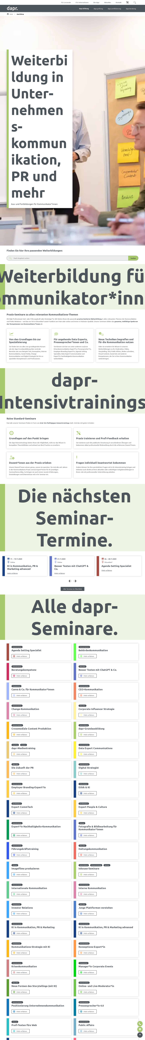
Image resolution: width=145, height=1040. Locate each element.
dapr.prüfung (98, 9)
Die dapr (96, 2)
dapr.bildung (84, 8)
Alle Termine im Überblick (72, 589)
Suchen (133, 258)
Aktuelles (107, 2)
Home (11, 14)
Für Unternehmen (82, 2)
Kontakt (118, 2)
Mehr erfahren (12, 573)
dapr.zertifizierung (114, 9)
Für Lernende (66, 2)
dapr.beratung (131, 9)
